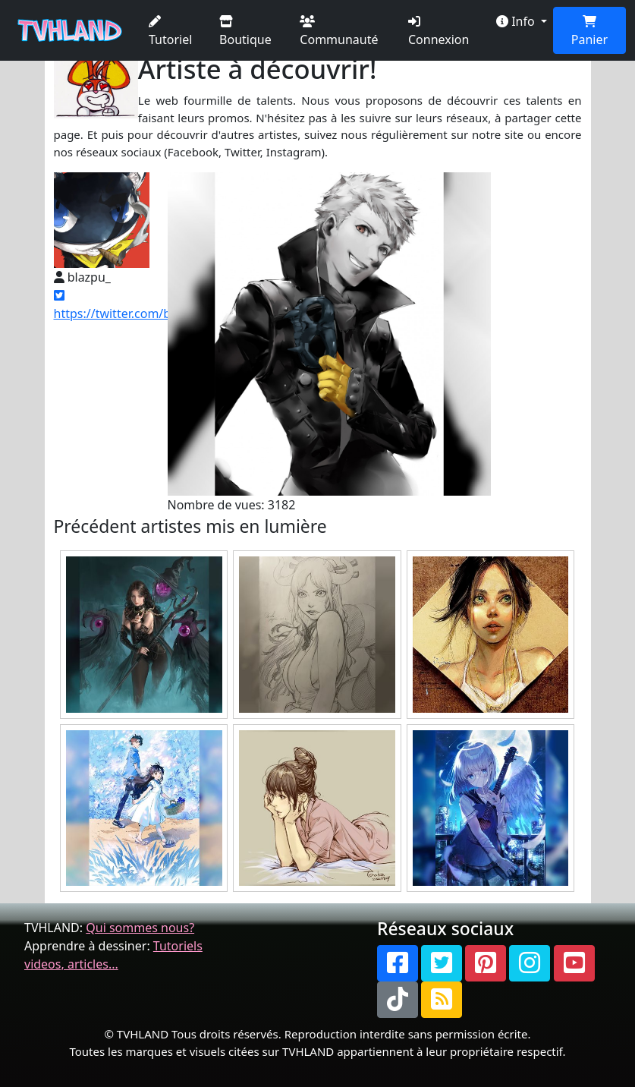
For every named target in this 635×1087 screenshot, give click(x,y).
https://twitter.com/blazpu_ (130, 305)
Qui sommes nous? (140, 927)
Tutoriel (170, 31)
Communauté (339, 31)
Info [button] (517, 21)
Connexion (438, 31)
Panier (589, 31)
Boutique (245, 31)
